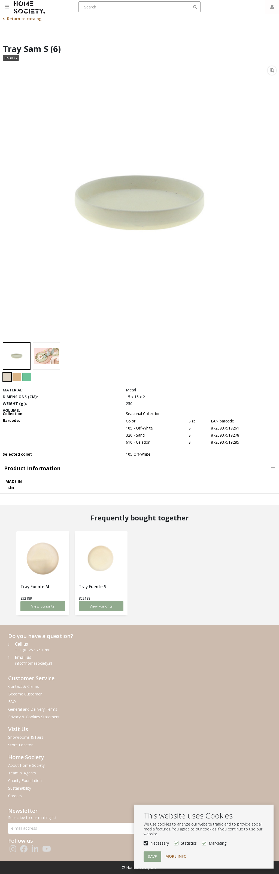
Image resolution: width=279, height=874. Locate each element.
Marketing (217, 843)
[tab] (139, 468)
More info (176, 856)
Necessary (159, 843)
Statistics (189, 843)
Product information (32, 468)
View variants (42, 606)
